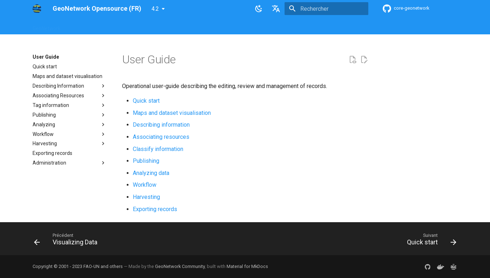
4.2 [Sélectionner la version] (155, 8)
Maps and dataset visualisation (172, 112)
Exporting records (155, 209)
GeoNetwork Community (180, 266)
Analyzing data (151, 173)
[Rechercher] (326, 8)
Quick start (146, 100)
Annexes (291, 26)
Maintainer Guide (169, 26)
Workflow (144, 184)
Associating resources (161, 136)
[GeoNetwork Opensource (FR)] (37, 8)
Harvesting (146, 197)
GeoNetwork (46, 26)
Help (104, 26)
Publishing (146, 160)
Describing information (161, 124)
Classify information (158, 149)
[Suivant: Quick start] (429, 241)
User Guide (129, 26)
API (201, 26)
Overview (79, 26)
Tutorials (262, 26)
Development (229, 26)
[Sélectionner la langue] (276, 8)
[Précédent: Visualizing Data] (67, 241)
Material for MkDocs (247, 266)
